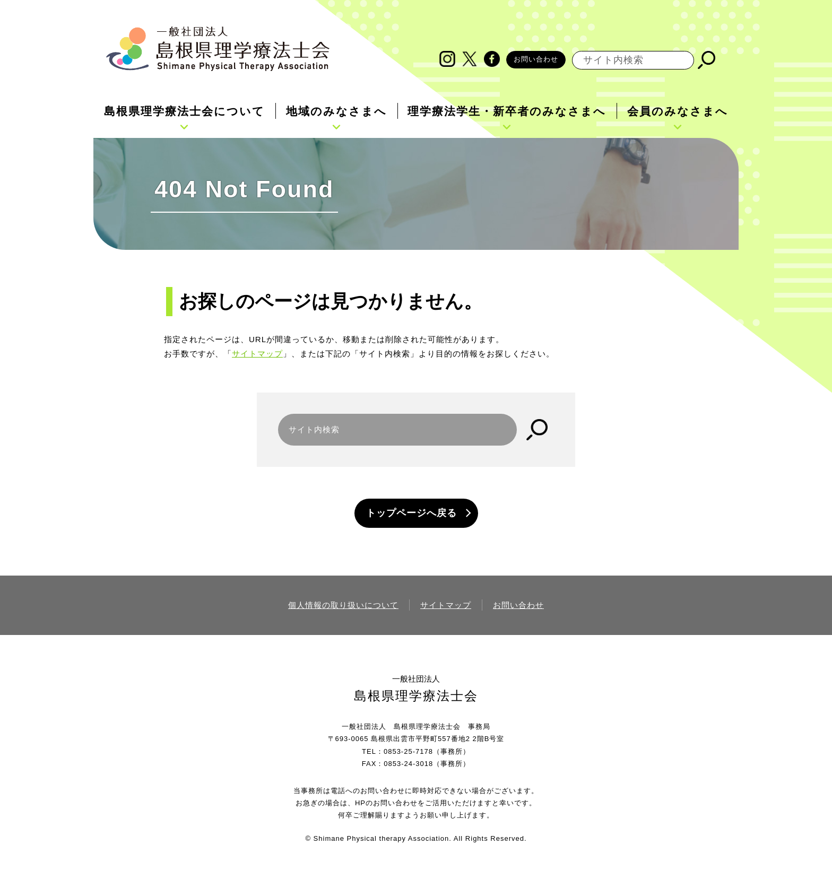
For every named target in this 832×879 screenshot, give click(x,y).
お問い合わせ (536, 59)
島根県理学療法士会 (416, 696)
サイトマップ (257, 353)
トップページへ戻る (411, 513)
